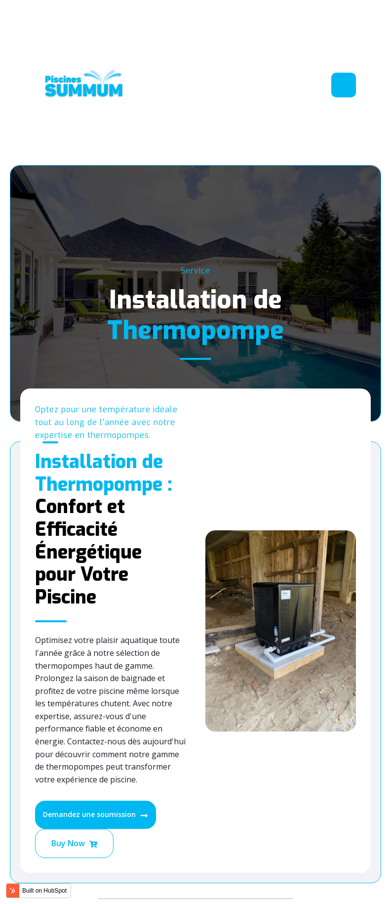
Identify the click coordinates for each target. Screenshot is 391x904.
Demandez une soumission (95, 814)
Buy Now (74, 843)
